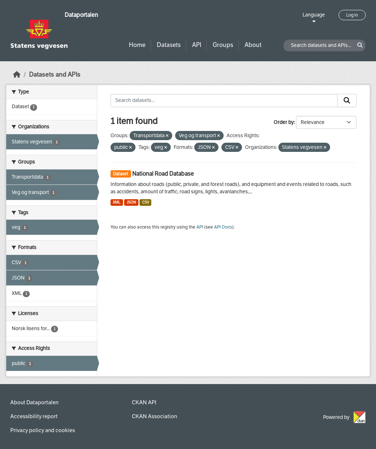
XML (116, 202)
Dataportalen (81, 14)
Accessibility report (34, 416)
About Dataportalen (34, 402)
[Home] (17, 75)
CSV (145, 202)
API (196, 45)
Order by (284, 122)
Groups (223, 45)
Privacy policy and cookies (42, 430)
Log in (352, 15)
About (253, 45)
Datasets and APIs (54, 75)
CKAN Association (154, 416)
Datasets (169, 45)
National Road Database (163, 173)
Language (314, 15)
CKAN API (144, 402)
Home (137, 45)
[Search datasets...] (224, 100)
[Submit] (347, 100)
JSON (131, 202)
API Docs (223, 227)
